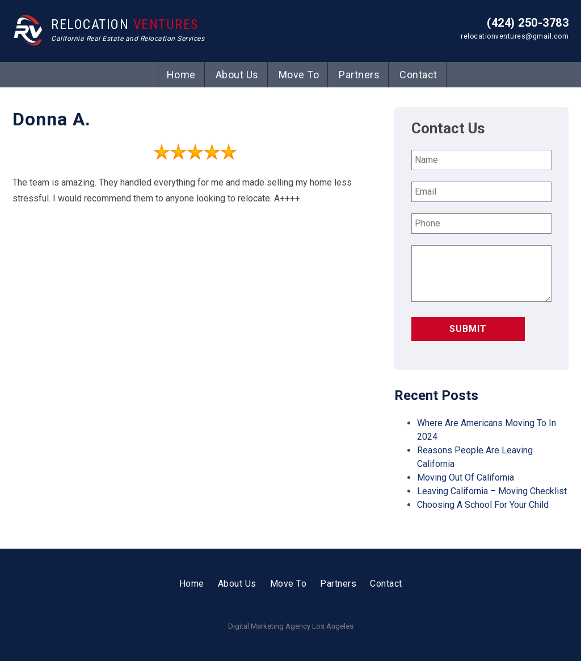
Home (181, 75)
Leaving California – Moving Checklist (492, 491)
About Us (237, 75)
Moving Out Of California (465, 477)
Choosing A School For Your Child (483, 504)
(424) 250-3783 (528, 23)
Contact (418, 75)
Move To (299, 75)
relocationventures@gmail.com (515, 36)
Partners (359, 75)
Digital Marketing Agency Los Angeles (290, 626)
